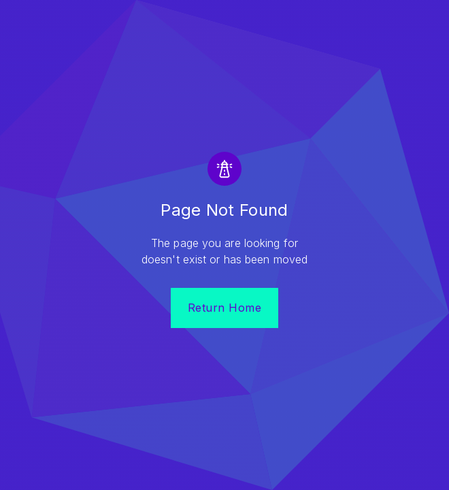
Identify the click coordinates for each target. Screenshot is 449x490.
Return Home (225, 307)
